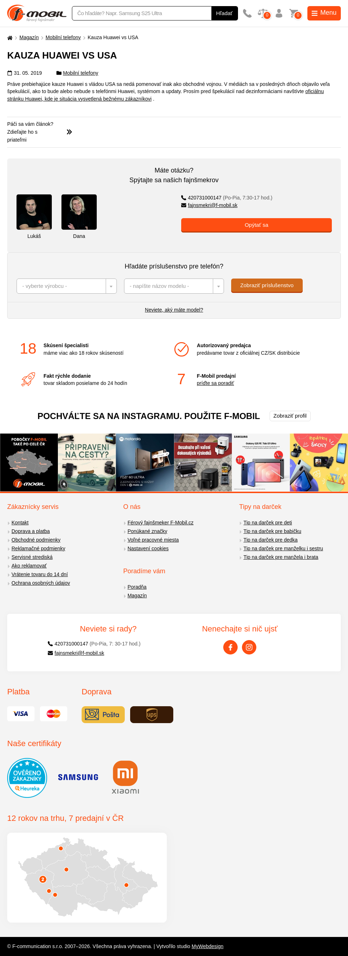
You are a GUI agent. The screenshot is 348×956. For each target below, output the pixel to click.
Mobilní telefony (63, 37)
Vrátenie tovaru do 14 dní (40, 574)
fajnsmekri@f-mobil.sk (209, 205)
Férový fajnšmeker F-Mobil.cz (161, 522)
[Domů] (9, 37)
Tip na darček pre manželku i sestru (283, 548)
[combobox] (67, 286)
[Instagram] (249, 647)
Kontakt (20, 522)
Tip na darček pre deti (267, 522)
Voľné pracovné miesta (153, 540)
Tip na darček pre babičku (272, 531)
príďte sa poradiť (215, 383)
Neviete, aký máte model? (174, 310)
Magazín (29, 37)
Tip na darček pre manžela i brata (280, 557)
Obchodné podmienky (36, 540)
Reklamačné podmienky (38, 548)
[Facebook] (230, 647)
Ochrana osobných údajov (41, 583)
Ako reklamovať (29, 566)
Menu (324, 12)
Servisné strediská (32, 557)
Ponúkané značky (148, 531)
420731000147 (227, 198)
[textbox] (66, 286)
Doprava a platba (31, 531)
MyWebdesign (207, 946)
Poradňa (137, 587)
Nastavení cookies (148, 548)
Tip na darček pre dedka (270, 540)
